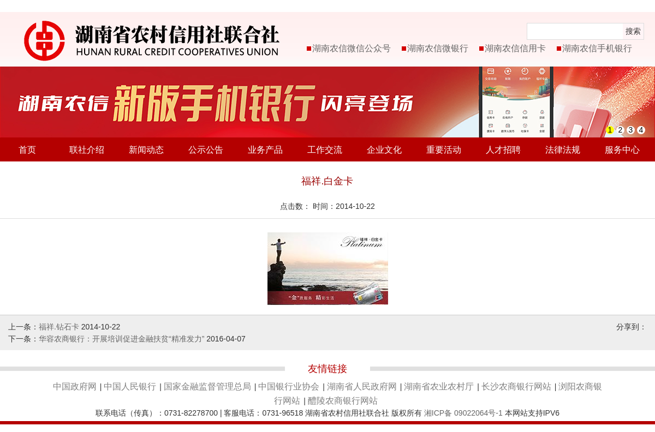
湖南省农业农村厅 (439, 386)
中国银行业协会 (288, 386)
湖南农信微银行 (437, 48)
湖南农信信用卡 (515, 48)
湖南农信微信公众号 (351, 48)
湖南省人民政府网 (362, 386)
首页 (27, 149)
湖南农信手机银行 (597, 48)
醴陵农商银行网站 (343, 400)
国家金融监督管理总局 (207, 386)
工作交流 (324, 149)
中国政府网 (75, 386)
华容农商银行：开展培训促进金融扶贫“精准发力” (121, 338)
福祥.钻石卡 (59, 326)
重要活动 (443, 149)
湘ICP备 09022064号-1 (463, 413)
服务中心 (622, 149)
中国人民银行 (130, 386)
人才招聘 (503, 149)
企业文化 (384, 149)
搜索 (633, 31)
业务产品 (265, 149)
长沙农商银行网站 (516, 386)
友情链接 (327, 368)
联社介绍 (86, 149)
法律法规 (562, 149)
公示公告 (205, 149)
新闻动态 (146, 149)
